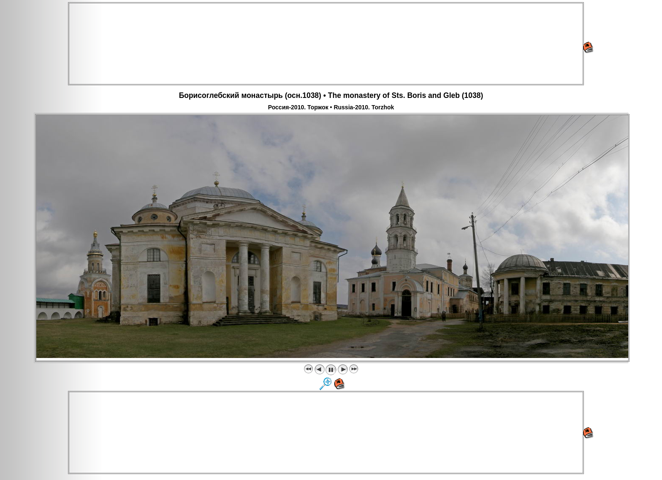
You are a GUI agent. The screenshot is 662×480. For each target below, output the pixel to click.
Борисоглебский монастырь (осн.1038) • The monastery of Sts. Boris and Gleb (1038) (331, 95)
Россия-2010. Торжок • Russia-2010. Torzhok (331, 107)
